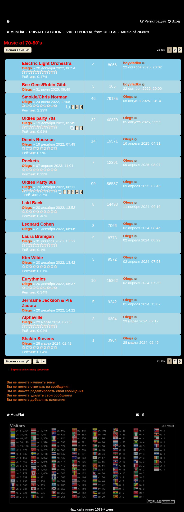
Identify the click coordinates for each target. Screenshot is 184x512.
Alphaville (32, 317)
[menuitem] (8, 21)
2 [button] (174, 50)
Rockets (30, 160)
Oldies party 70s (39, 118)
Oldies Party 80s (39, 182)
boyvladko (132, 63)
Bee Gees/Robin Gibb (44, 84)
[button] (180, 50)
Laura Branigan (38, 236)
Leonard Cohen (38, 224)
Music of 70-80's (23, 42)
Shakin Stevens (38, 338)
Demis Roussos (38, 139)
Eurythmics (34, 278)
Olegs (27, 68)
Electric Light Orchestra (46, 63)
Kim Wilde (32, 257)
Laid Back (32, 202)
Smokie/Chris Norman (44, 96)
